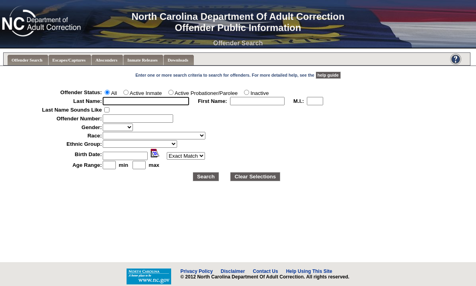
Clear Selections (255, 177)
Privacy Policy (196, 271)
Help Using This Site (309, 271)
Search (206, 177)
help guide (328, 75)
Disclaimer (233, 271)
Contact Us (265, 271)
